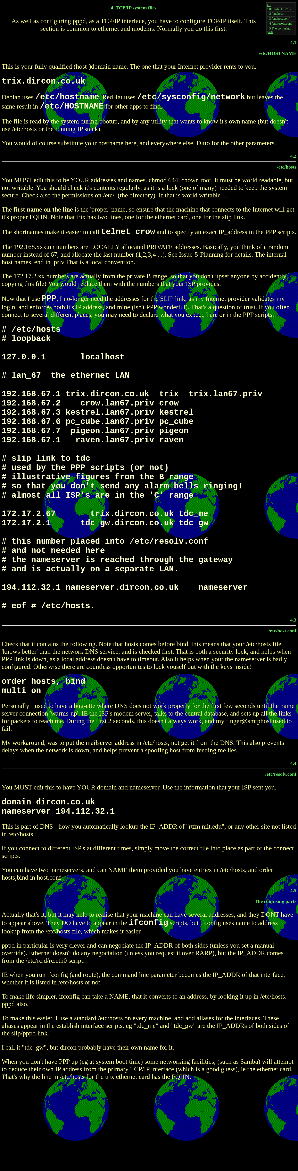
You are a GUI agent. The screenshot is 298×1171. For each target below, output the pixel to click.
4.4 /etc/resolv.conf (279, 23)
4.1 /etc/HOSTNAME (279, 6)
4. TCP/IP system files (134, 7)
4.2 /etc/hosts (275, 13)
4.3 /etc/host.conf (278, 18)
